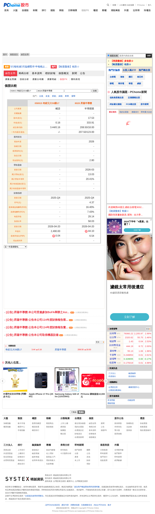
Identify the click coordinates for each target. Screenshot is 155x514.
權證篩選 (35, 427)
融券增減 (35, 457)
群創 (54, 96)
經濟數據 (118, 460)
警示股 (117, 430)
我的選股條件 (145, 430)
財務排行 (21, 457)
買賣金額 (7, 450)
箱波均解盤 (50, 450)
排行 (44, 10)
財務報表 (92, 434)
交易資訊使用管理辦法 (34, 496)
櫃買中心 (21, 427)
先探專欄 (49, 464)
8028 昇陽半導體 (83, 103)
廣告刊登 (65, 505)
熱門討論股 (114, 70)
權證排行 (35, 430)
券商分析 (64, 445)
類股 (61, 10)
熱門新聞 (78, 450)
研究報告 (64, 450)
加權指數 (7, 423)
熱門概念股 (144, 70)
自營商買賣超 (8, 460)
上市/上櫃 (64, 423)
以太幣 (113, 337)
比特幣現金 (115, 345)
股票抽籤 (118, 434)
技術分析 (24, 79)
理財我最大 (50, 460)
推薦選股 (143, 427)
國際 (88, 450)
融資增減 (35, 453)
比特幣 (136, 10)
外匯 (126, 10)
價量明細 (51, 79)
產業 (76, 457)
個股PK (85, 10)
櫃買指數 (7, 427)
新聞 (114, 5)
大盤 (15, 10)
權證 (95, 10)
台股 (76, 453)
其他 (88, 457)
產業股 (63, 427)
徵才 (109, 505)
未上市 (77, 460)
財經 (88, 460)
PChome (141, 5)
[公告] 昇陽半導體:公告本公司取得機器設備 (41, 334)
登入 (150, 5)
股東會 (129, 430)
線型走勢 (10, 73)
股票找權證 (36, 423)
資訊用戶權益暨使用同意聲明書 (87, 487)
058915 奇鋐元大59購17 (47, 103)
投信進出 (132, 376)
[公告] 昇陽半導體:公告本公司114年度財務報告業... (46, 319)
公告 (82, 73)
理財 (88, 464)
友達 (47, 96)
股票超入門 (50, 457)
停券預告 (118, 427)
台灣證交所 (113, 387)
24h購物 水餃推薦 (126, 5)
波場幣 (113, 358)
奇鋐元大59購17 (13, 349)
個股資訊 (14, 54)
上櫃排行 (21, 453)
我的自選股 (124, 112)
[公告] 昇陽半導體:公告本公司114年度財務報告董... (46, 327)
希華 (67, 96)
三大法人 (112, 373)
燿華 (73, 96)
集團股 (63, 430)
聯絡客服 (111, 403)
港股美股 (115, 10)
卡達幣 (112, 354)
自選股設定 (79, 430)
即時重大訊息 (146, 112)
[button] (105, 381)
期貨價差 (49, 427)
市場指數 (21, 430)
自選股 (25, 10)
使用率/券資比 (37, 460)
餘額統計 (35, 450)
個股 (91, 418)
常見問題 (111, 400)
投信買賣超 (8, 457)
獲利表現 (75, 79)
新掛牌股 (118, 423)
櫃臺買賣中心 (134, 387)
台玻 (41, 96)
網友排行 (21, 464)
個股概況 (64, 73)
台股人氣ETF (129, 70)
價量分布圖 (38, 79)
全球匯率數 (119, 450)
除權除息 (130, 423)
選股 (52, 10)
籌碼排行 (21, 460)
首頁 (6, 10)
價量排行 (135, 112)
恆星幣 (112, 362)
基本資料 (37, 73)
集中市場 (21, 423)
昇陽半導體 (60, 349)
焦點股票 (103, 460)
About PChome (100, 505)
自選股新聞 (79, 437)
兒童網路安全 (86, 505)
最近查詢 (112, 112)
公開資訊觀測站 (115, 390)
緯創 (61, 96)
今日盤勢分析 (65, 453)
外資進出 (112, 376)
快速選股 (143, 423)
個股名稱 (114, 56)
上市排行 (21, 450)
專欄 (48, 445)
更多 (97, 342)
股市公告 (119, 418)
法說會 (129, 427)
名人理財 (49, 453)
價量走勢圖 (10, 79)
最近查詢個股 (80, 423)
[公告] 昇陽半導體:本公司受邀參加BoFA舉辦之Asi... (47, 312)
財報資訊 (78, 434)
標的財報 (50, 73)
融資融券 (132, 373)
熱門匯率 (118, 453)
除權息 (147, 10)
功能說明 (131, 400)
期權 (104, 10)
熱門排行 (103, 457)
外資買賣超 (8, 453)
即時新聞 (79, 445)
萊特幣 (113, 351)
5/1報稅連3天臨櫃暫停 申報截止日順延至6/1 (29, 66)
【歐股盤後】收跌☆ (68, 66)
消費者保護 (74, 505)
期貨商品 (49, 423)
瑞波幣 (112, 341)
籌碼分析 (24, 73)
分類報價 (72, 10)
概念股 (63, 434)
